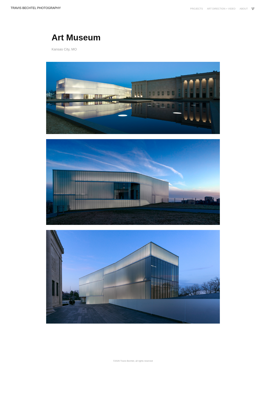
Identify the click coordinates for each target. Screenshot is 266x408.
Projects (196, 8)
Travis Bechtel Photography (36, 8)
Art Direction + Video (221, 8)
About (244, 8)
